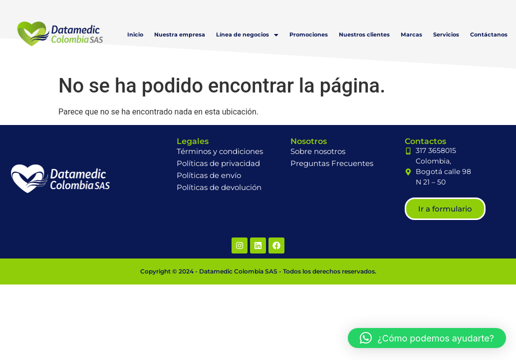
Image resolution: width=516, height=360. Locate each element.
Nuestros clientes (364, 35)
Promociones (308, 35)
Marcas (411, 35)
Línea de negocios (247, 35)
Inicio (135, 35)
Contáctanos (489, 35)
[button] (247, 35)
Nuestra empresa (179, 35)
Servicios (446, 35)
